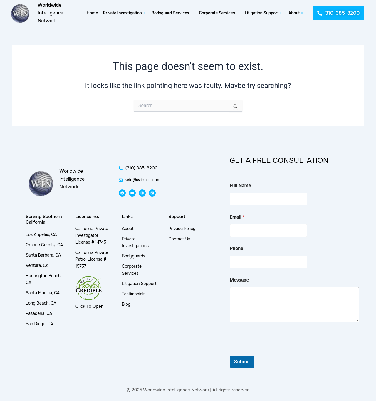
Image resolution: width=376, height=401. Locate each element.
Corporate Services (219, 13)
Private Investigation (123, 13)
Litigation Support (264, 13)
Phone (236, 248)
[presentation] (274, 352)
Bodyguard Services (172, 13)
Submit (242, 362)
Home (91, 13)
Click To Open (89, 306)
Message (239, 280)
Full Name (240, 185)
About (296, 13)
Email (237, 217)
